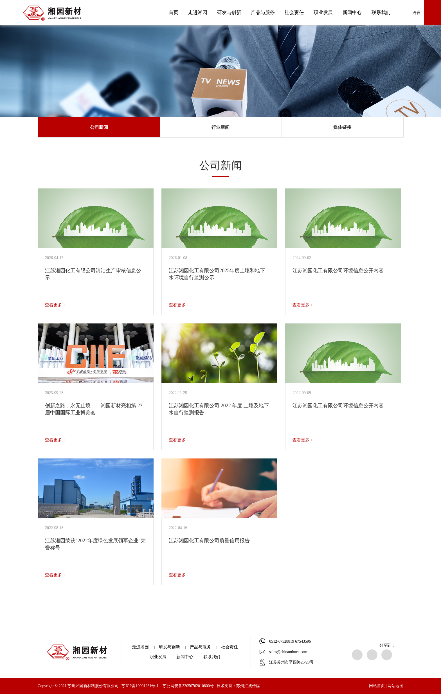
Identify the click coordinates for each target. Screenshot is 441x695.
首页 (173, 12)
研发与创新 (229, 12)
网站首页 (377, 687)
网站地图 (395, 687)
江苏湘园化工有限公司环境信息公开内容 (338, 272)
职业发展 (323, 12)
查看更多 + (55, 306)
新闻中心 (352, 12)
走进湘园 (197, 12)
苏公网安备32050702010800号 (188, 687)
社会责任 (294, 12)
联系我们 (381, 12)
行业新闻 (221, 127)
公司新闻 (99, 127)
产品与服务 (263, 12)
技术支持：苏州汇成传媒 (238, 687)
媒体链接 (342, 127)
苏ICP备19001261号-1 (140, 687)
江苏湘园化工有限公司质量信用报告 (209, 542)
